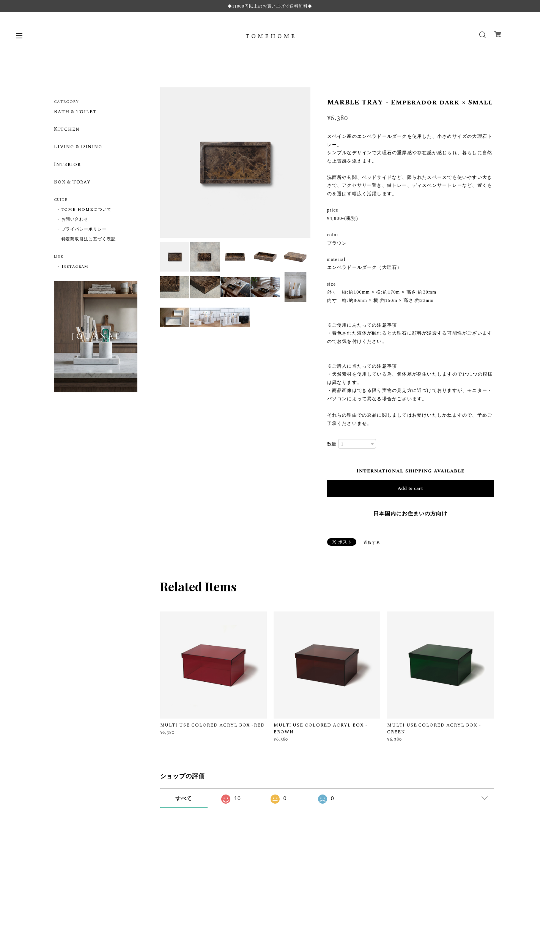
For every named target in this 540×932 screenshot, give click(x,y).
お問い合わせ (75, 220)
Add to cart (410, 488)
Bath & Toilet (76, 112)
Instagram (75, 267)
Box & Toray (73, 183)
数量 (332, 444)
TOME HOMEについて (86, 210)
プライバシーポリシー (84, 230)
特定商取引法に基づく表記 (88, 240)
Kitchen (67, 129)
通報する (372, 543)
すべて (183, 798)
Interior (67, 165)
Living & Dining (78, 147)
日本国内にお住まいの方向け (410, 514)
